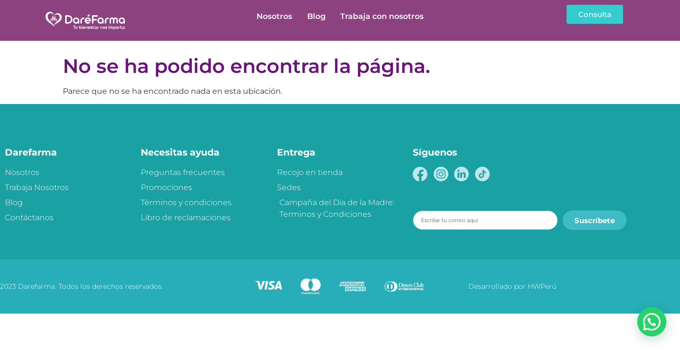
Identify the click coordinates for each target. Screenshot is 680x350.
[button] (651, 321)
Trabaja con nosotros (381, 16)
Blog (316, 16)
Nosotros (274, 16)
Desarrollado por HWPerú (512, 286)
